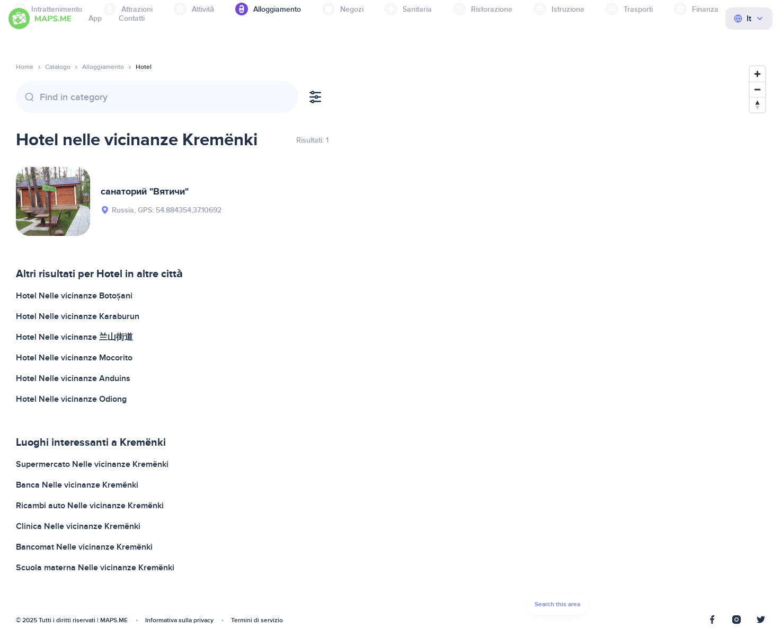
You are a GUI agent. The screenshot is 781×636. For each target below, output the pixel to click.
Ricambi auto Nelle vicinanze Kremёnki (90, 505)
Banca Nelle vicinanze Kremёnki (77, 485)
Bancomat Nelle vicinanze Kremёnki (84, 547)
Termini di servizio (257, 620)
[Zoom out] (757, 89)
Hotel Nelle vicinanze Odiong (71, 399)
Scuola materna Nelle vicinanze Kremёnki (95, 567)
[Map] (557, 343)
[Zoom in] (757, 74)
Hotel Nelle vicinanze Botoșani (74, 295)
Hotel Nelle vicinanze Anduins (73, 378)
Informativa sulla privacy (179, 620)
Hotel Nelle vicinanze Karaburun (77, 316)
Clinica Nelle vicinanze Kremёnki (78, 526)
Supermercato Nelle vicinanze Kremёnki (92, 464)
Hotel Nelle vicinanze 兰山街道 (74, 337)
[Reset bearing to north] (757, 104)
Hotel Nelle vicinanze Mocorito (74, 357)
